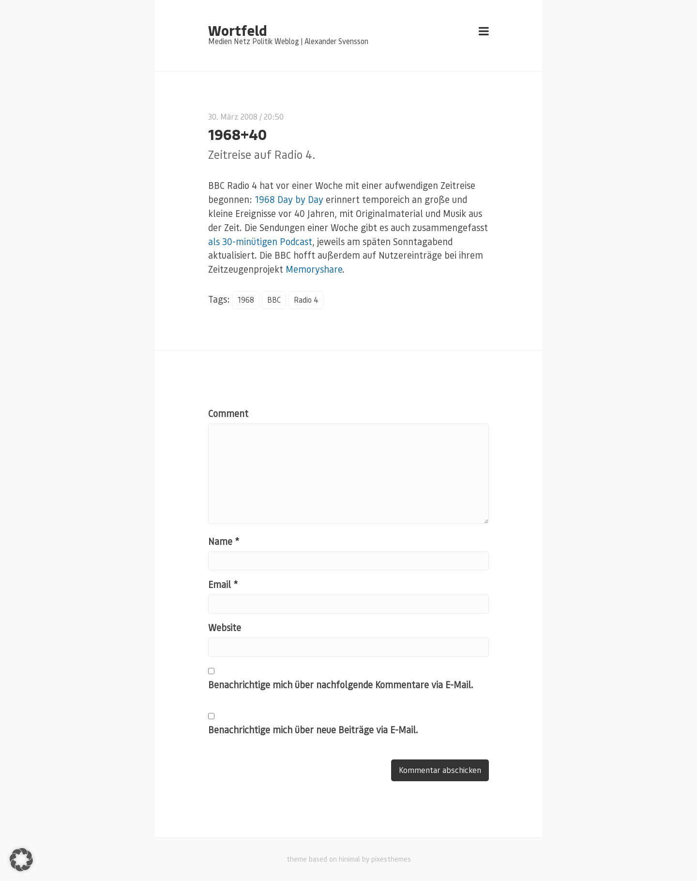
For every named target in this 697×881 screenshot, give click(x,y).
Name (223, 541)
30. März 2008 (233, 116)
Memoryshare (314, 269)
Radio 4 (306, 300)
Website (224, 627)
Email (223, 584)
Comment (228, 413)
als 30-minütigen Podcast (260, 241)
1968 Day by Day (289, 199)
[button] (21, 859)
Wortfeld (237, 30)
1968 (246, 300)
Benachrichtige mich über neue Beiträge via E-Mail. (313, 730)
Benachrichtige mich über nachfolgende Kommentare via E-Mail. (340, 685)
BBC (274, 300)
